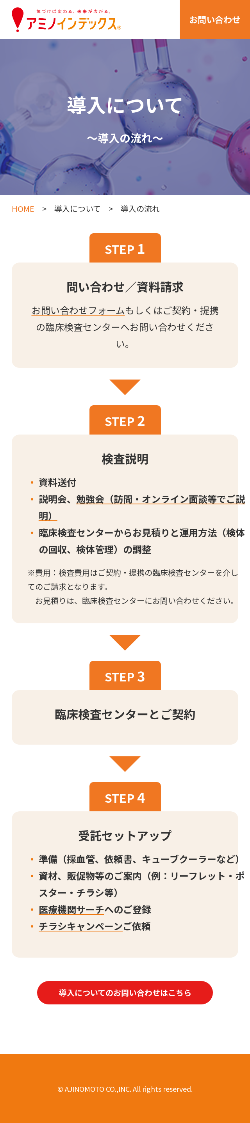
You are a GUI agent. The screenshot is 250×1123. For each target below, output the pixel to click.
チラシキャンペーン (81, 926)
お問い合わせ (215, 19)
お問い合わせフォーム (78, 310)
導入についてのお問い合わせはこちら (125, 992)
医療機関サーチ (71, 909)
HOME (23, 208)
